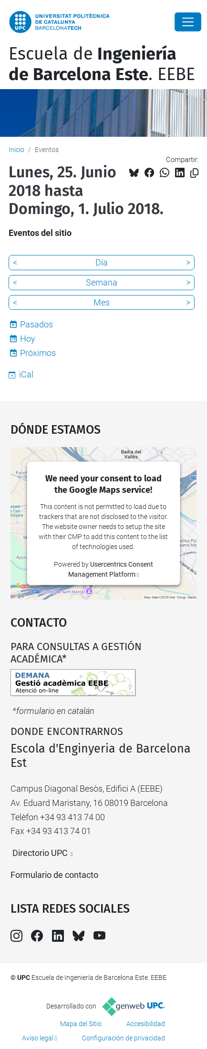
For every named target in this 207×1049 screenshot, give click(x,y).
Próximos (38, 353)
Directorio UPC (40, 853)
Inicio (16, 149)
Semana (101, 282)
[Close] (188, 21)
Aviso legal (37, 1038)
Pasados (36, 324)
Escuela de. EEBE (102, 64)
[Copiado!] (194, 173)
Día (101, 262)
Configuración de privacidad (123, 1038)
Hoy (27, 339)
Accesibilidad (145, 1024)
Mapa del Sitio (81, 1024)
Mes (101, 302)
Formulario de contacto (54, 875)
